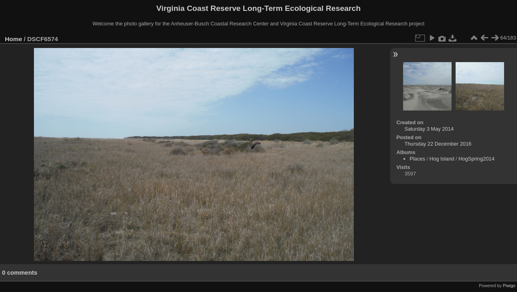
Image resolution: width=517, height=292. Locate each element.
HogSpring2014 (476, 159)
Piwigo (509, 285)
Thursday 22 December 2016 (437, 144)
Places (417, 159)
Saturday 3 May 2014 (429, 129)
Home (13, 38)
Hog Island (441, 159)
